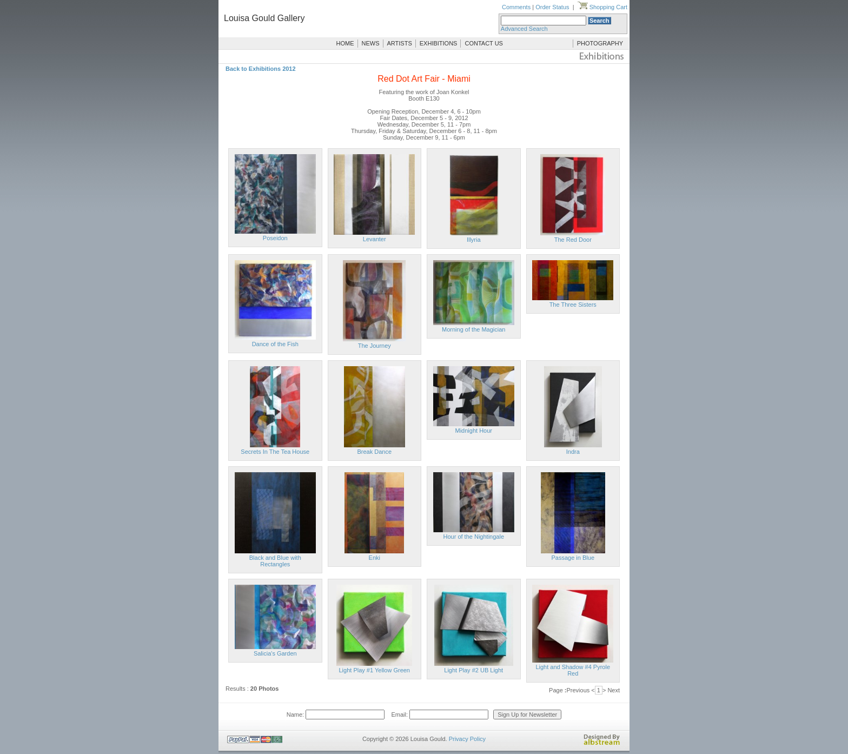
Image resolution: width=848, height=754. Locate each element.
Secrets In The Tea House (275, 451)
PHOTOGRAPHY (600, 43)
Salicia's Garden (275, 653)
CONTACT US (484, 43)
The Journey (374, 345)
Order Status (552, 7)
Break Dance (374, 451)
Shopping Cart (602, 7)
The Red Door (573, 239)
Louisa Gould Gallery (264, 18)
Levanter (374, 239)
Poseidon (275, 238)
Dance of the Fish (275, 344)
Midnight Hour (473, 430)
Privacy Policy (467, 739)
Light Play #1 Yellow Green (374, 670)
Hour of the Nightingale (473, 536)
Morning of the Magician (473, 329)
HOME (345, 43)
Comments (516, 7)
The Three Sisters (573, 304)
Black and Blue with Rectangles (275, 560)
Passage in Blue (573, 557)
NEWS (371, 43)
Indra (573, 451)
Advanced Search (524, 28)
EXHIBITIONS (439, 43)
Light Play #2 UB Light (473, 670)
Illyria (474, 239)
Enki (374, 557)
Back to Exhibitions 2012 (261, 68)
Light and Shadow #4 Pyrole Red (572, 670)
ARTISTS (399, 43)
